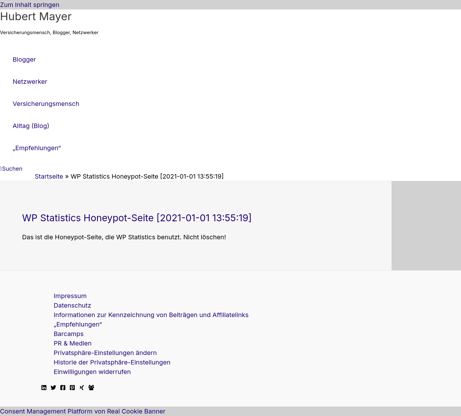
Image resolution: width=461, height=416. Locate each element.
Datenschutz (72, 305)
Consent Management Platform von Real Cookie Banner (82, 411)
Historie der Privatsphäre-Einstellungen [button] (112, 362)
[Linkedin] (44, 388)
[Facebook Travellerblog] (91, 388)
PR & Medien (73, 343)
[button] (11, 168)
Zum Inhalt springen (29, 5)
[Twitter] (53, 388)
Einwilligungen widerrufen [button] (92, 372)
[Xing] (82, 388)
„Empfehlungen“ (78, 324)
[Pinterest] (72, 388)
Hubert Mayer (36, 16)
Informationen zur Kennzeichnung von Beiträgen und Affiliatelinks (151, 315)
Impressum (70, 296)
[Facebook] (63, 388)
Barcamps (69, 334)
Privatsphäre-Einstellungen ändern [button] (105, 353)
